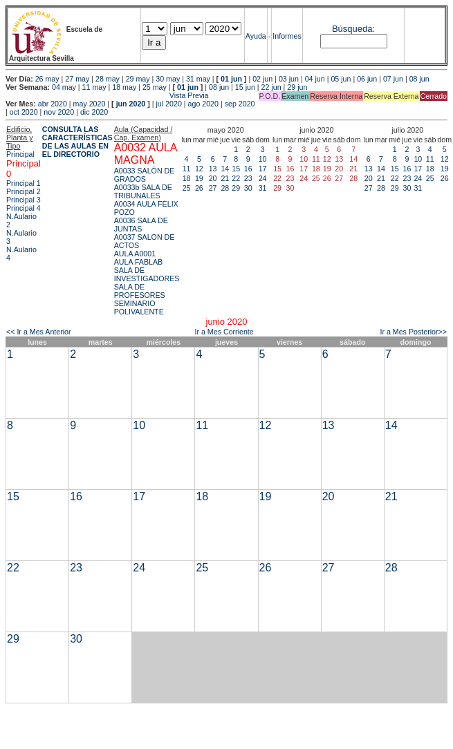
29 (236, 188)
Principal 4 (23, 208)
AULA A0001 (135, 253)
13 (213, 168)
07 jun (393, 79)
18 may (124, 87)
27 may (77, 79)
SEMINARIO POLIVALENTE (139, 307)
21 (225, 178)
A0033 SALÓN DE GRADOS (144, 175)
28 (225, 188)
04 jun (315, 79)
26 (199, 188)
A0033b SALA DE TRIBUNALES (143, 191)
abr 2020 (52, 103)
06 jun (367, 79)
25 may (154, 87)
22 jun (271, 87)
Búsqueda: (353, 28)
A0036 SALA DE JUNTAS (141, 224)
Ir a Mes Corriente (223, 332)
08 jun (419, 79)
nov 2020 (59, 112)
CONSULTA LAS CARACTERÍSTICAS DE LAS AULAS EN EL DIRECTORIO (77, 141)
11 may (94, 87)
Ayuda (256, 36)
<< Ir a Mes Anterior (38, 332)
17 (263, 168)
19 (199, 178)
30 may (168, 79)
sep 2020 (240, 103)
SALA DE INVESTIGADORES (147, 274)
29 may (138, 79)
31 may (198, 79)
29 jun (297, 87)
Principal (20, 154)
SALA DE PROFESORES (139, 291)
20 (213, 178)
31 (263, 188)
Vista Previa (107, 95)
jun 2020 (131, 103)
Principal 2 (23, 191)
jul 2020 (169, 103)
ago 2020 (203, 103)
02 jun (262, 79)
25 (187, 188)
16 (248, 168)
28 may (107, 79)
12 (199, 168)
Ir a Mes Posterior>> (413, 332)
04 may (64, 87)
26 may (47, 79)
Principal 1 (23, 183)
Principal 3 (23, 200)
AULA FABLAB (138, 262)
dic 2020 (94, 112)
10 (263, 159)
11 (187, 168)
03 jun (289, 79)
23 (248, 178)
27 (213, 188)
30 (248, 188)
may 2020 (89, 103)
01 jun (231, 79)
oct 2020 (24, 112)
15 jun (245, 87)
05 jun (341, 79)
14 (225, 168)
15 (236, 168)
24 (263, 178)
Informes (286, 36)
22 (236, 178)
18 (187, 178)
